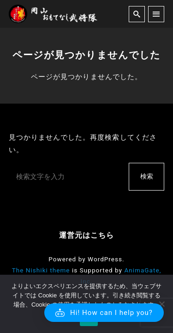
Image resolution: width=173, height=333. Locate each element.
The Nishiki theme (41, 270)
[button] (104, 312)
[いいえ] (161, 303)
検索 (146, 176)
